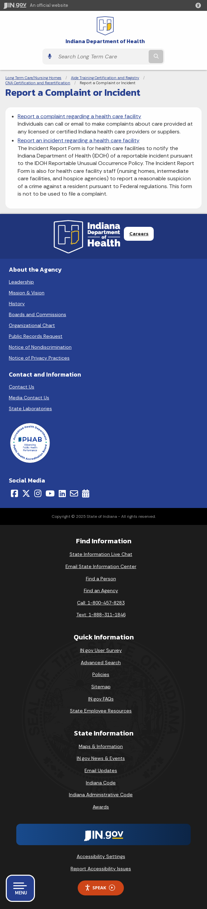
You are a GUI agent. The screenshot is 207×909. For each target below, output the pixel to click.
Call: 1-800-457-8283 (101, 603)
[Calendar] (85, 493)
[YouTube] (50, 493)
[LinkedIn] (62, 493)
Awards (101, 807)
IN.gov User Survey (101, 650)
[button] (199, 5)
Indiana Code (101, 783)
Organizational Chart (32, 325)
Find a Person (101, 579)
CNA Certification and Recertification (37, 82)
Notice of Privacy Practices (39, 358)
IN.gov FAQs (101, 699)
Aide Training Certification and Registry (105, 77)
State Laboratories (30, 408)
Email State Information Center (100, 566)
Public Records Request (35, 336)
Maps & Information (101, 746)
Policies (100, 674)
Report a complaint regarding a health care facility (79, 116)
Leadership (21, 282)
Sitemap (101, 687)
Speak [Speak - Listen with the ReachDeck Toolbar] (99, 888)
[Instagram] (37, 493)
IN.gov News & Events (101, 758)
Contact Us (21, 387)
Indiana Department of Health (105, 41)
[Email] (74, 493)
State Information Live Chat (101, 554)
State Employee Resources (101, 711)
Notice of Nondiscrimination (40, 347)
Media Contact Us (29, 398)
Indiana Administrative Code (101, 795)
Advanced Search (101, 662)
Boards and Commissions (37, 314)
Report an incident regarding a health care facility (78, 140)
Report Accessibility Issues (101, 869)
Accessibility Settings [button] (101, 856)
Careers (139, 233)
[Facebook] (14, 493)
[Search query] (101, 56)
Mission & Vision (26, 293)
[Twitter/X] (26, 493)
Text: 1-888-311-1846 (101, 615)
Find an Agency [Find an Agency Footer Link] (101, 590)
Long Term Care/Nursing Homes (33, 77)
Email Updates (100, 770)
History (17, 304)
